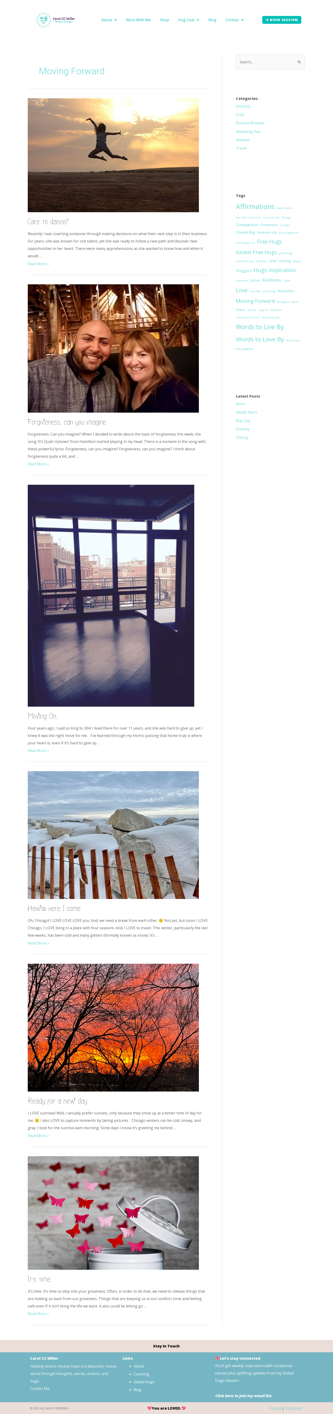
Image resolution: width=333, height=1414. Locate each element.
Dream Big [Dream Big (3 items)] (245, 232)
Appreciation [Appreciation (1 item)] (285, 207)
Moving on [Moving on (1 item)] (283, 301)
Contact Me (40, 1388)
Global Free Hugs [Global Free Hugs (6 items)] (256, 251)
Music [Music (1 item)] (295, 301)
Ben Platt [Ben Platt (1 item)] (241, 217)
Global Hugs (144, 1381)
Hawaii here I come (54, 908)
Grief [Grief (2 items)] (273, 260)
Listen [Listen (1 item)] (286, 280)
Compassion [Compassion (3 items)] (247, 224)
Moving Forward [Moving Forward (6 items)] (255, 300)
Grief (240, 114)
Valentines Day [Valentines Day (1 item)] (270, 317)
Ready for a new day (58, 1101)
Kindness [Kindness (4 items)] (271, 280)
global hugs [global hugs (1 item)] (285, 253)
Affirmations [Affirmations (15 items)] (255, 206)
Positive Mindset (250, 123)
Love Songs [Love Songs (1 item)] (268, 291)
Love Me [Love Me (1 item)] (255, 291)
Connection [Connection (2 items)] (269, 224)
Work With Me (138, 19)
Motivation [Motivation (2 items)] (286, 290)
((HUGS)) (243, 106)
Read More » (38, 263)
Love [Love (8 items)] (242, 290)
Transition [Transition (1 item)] (276, 309)
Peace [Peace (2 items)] (240, 309)
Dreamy (243, 428)
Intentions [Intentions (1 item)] (242, 280)
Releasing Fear (248, 131)
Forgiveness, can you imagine (67, 422)
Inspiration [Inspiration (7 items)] (282, 269)
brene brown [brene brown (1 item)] (271, 217)
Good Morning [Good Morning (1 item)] (244, 261)
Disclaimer (294, 1407)
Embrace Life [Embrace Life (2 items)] (267, 232)
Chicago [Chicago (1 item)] (286, 217)
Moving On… (43, 716)
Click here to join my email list (243, 1395)
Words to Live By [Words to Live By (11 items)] (260, 326)
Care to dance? (48, 222)
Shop (164, 19)
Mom (240, 403)
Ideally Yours (247, 411)
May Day (243, 420)
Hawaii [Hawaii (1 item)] (297, 261)
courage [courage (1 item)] (285, 225)
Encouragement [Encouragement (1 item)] (289, 232)
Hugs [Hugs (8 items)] (260, 269)
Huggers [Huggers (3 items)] (244, 270)
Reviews (243, 139)
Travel (241, 147)
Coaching (142, 1373)
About (109, 20)
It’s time (39, 1279)
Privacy (275, 1407)
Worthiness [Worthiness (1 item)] (292, 340)
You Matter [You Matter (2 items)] (244, 349)
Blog (212, 19)
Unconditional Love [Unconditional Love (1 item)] (248, 317)
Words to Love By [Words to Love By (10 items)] (260, 339)
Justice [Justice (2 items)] (255, 280)
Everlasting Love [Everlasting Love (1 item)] (245, 242)
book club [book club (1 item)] (255, 217)
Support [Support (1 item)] (263, 309)
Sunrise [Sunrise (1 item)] (251, 309)
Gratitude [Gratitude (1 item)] (261, 261)
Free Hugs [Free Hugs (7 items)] (269, 241)
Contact (235, 20)
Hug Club (188, 20)
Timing (242, 436)
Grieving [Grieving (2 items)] (285, 260)
